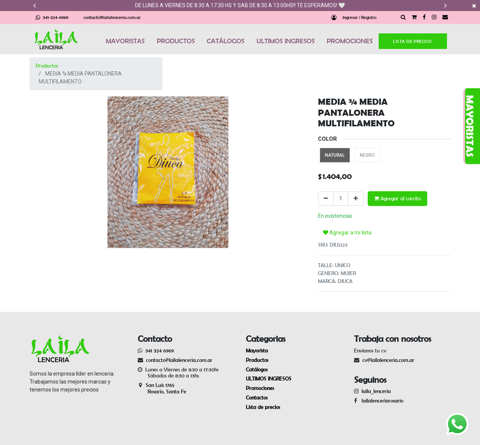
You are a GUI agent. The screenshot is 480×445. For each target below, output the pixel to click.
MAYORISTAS (125, 41)
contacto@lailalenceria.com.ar (112, 17)
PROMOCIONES (350, 41)
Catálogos (257, 369)
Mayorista (257, 351)
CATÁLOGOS (225, 41)
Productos (47, 66)
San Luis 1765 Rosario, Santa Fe (162, 388)
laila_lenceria (376, 391)
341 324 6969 (159, 351)
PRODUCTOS (176, 41)
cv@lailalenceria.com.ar (388, 360)
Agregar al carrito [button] (397, 198)
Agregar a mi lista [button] (347, 233)
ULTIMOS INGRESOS (286, 41)
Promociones (260, 388)
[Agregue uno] (356, 199)
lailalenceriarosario (381, 401)
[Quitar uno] (326, 199)
